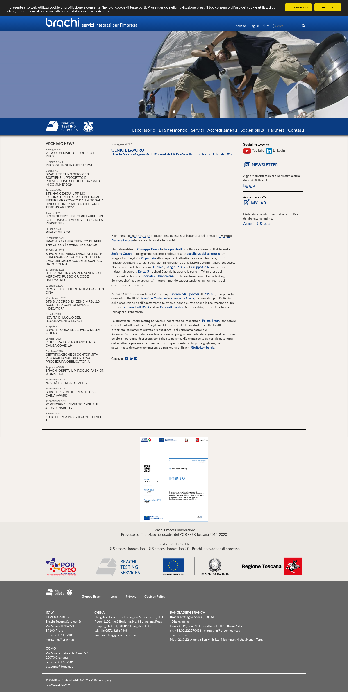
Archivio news (60, 144)
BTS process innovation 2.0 (168, 549)
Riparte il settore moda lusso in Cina (75, 290)
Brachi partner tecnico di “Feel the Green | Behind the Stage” (74, 243)
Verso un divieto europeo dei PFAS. (72, 154)
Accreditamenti (222, 130)
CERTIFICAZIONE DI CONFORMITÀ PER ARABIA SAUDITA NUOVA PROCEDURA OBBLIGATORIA (72, 358)
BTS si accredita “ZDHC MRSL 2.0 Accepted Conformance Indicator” (73, 305)
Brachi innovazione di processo (216, 549)
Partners (276, 130)
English (255, 26)
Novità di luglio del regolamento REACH (64, 319)
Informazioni (298, 7)
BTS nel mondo (173, 130)
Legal (114, 596)
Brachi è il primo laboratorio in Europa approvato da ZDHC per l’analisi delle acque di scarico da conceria (74, 259)
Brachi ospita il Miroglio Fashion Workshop (75, 372)
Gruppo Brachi (92, 596)
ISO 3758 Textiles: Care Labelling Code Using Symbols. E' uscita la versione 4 (74, 220)
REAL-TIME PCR (58, 232)
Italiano (240, 26)
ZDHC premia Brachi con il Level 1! (74, 418)
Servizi (197, 130)
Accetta (327, 7)
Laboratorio (143, 130)
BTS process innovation (127, 549)
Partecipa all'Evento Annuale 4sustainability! (72, 406)
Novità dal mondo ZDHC (66, 383)
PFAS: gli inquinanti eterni (69, 165)
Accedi (248, 224)
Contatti (296, 130)
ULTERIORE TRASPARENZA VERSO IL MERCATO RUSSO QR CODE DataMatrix (74, 276)
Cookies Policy (154, 596)
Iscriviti (249, 185)
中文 (266, 26)
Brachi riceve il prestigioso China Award (71, 393)
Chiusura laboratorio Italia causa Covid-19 (71, 343)
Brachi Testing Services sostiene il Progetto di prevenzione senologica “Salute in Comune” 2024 (75, 179)
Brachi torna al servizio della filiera (73, 331)
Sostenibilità (252, 130)
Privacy (131, 596)
